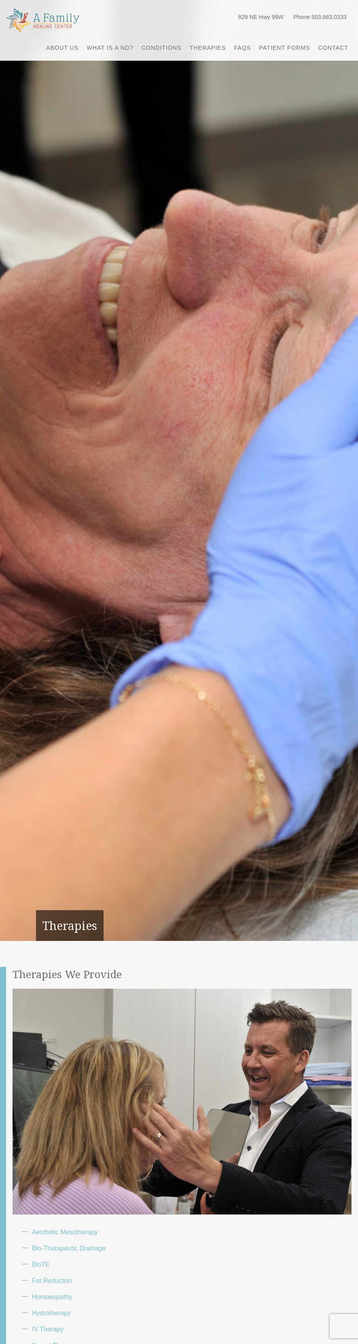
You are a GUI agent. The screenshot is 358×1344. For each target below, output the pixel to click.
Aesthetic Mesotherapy (65, 1232)
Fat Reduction (52, 1280)
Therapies (208, 48)
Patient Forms (284, 48)
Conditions (162, 48)
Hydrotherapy (51, 1313)
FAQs (242, 48)
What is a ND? (110, 48)
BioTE (41, 1264)
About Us (62, 48)
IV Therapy (48, 1329)
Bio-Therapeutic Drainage (69, 1248)
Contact (333, 48)
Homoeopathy (52, 1296)
